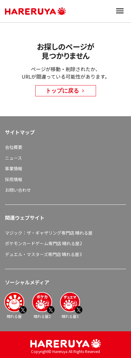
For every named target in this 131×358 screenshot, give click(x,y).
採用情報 (13, 179)
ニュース (13, 158)
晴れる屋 (14, 305)
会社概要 (13, 147)
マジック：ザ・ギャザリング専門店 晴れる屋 (49, 233)
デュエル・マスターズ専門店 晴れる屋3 (43, 254)
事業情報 (13, 168)
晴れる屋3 (70, 305)
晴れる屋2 (42, 305)
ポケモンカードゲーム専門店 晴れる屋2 (43, 243)
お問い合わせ (18, 190)
